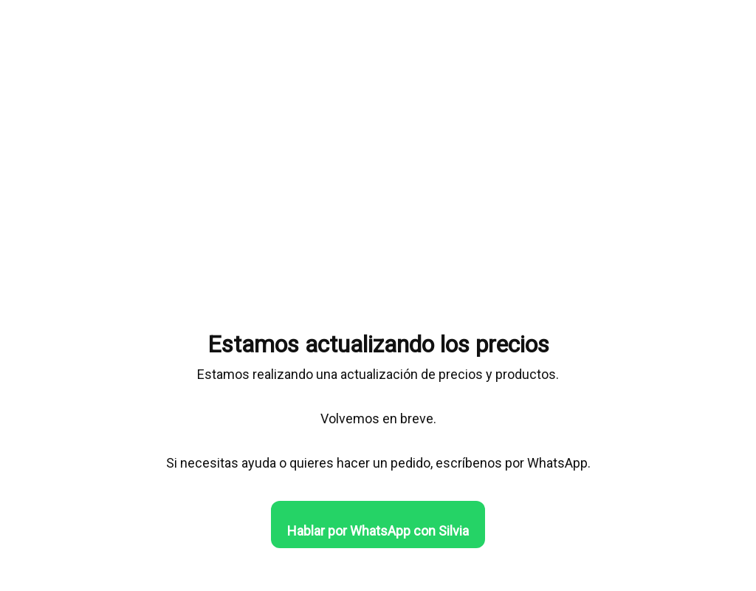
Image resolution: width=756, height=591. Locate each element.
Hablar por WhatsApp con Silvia (378, 531)
